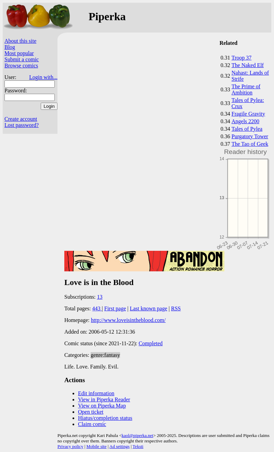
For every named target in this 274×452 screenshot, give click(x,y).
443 (97, 308)
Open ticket (90, 412)
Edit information (96, 393)
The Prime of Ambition (246, 89)
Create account (20, 119)
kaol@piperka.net (137, 435)
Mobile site (97, 446)
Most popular (19, 53)
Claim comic (92, 424)
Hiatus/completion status (105, 418)
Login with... (43, 77)
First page (115, 308)
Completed (150, 343)
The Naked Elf (248, 65)
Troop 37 (242, 58)
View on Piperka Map (102, 406)
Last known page (148, 308)
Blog (9, 47)
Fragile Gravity (248, 114)
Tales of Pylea (247, 129)
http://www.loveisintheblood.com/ (128, 320)
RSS (176, 308)
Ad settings (119, 446)
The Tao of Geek (250, 144)
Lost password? (21, 125)
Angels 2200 (245, 121)
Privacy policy (70, 446)
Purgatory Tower (250, 136)
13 (100, 297)
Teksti (138, 446)
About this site (20, 41)
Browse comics (21, 65)
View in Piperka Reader (104, 399)
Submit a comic (21, 59)
